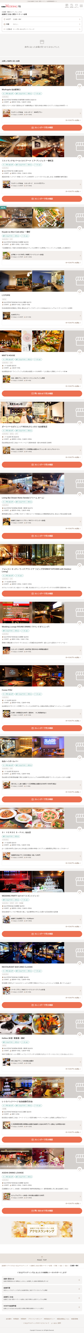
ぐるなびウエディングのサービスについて (36, 1323)
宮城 (55, 1265)
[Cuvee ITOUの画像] (42, 676)
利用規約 (16, 1319)
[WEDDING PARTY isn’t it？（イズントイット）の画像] (42, 881)
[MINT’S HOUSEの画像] (42, 341)
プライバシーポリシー (35, 1319)
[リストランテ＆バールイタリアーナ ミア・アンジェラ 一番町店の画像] (42, 146)
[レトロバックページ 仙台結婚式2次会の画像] (42, 1087)
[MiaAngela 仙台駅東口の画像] (42, 75)
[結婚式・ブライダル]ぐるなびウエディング (15, 1265)
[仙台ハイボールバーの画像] (42, 747)
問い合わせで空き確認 (42, 393)
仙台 (61, 1265)
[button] (42, 1280)
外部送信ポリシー (49, 1319)
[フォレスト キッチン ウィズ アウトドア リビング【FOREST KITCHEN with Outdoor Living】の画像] (42, 555)
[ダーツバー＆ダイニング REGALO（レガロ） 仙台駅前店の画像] (42, 412)
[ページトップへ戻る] (42, 1258)
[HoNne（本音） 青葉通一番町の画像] (42, 1024)
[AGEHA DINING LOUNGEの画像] (42, 1158)
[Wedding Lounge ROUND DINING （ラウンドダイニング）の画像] (42, 612)
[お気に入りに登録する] (79, 86)
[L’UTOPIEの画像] (42, 281)
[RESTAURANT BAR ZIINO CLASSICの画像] (42, 953)
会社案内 (8, 1319)
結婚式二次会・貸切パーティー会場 (41, 1265)
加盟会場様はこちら (63, 1319)
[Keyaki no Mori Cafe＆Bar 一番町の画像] (42, 217)
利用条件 (23, 1319)
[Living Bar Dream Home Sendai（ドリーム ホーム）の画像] (42, 483)
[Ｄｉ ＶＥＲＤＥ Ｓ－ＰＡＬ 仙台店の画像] (42, 818)
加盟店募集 (74, 1319)
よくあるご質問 (56, 1323)
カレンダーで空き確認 (42, 127)
